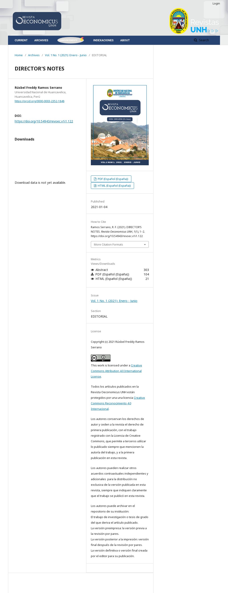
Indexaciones (103, 40)
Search (203, 40)
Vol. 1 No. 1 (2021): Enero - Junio (66, 55)
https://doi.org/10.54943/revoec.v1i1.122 (44, 121)
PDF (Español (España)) (112, 179)
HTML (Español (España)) (114, 186)
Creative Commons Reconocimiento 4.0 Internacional (118, 403)
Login (216, 3)
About (125, 40)
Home (19, 55)
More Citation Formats (108, 244)
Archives (41, 40)
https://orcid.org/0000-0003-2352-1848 (39, 101)
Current (21, 40)
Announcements (68, 40)
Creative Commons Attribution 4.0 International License (116, 370)
